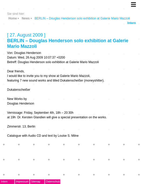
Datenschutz (53, 181)
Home (12, 18)
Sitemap (35, 181)
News (26, 18)
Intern (131, 23)
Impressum (22, 181)
